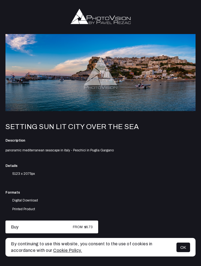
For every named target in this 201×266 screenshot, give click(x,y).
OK (183, 247)
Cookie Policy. (67, 250)
